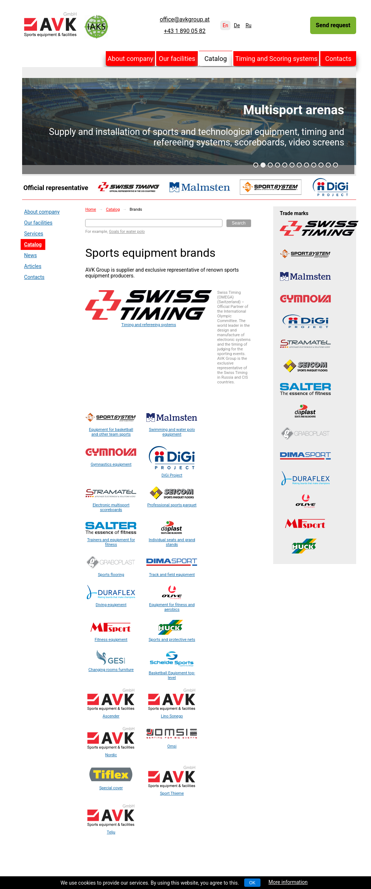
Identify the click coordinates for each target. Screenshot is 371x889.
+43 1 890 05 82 (184, 31)
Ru (248, 25)
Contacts (338, 58)
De (237, 25)
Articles (33, 266)
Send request (333, 25)
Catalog (215, 58)
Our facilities (177, 58)
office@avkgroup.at (185, 19)
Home (90, 209)
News (30, 255)
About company (130, 58)
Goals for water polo (127, 231)
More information (288, 882)
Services (33, 233)
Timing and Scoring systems (276, 58)
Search (239, 223)
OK (252, 882)
